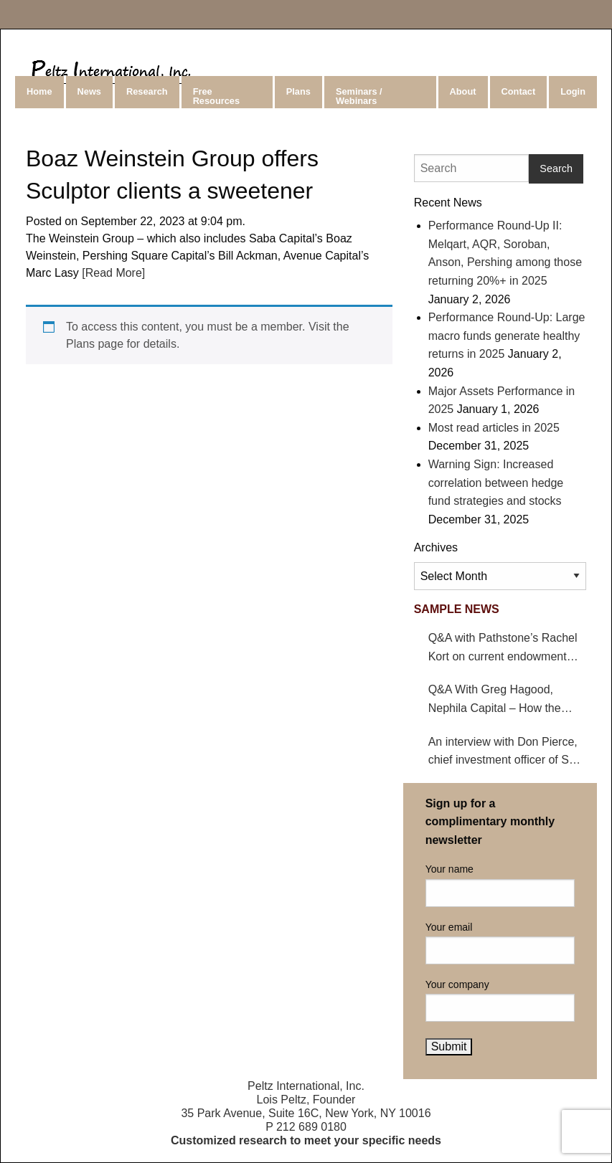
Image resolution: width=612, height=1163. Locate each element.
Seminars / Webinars (359, 96)
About (463, 91)
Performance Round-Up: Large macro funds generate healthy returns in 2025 (506, 335)
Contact (519, 91)
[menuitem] (40, 92)
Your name (500, 884)
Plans (298, 91)
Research (147, 91)
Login (572, 91)
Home (39, 91)
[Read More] (112, 273)
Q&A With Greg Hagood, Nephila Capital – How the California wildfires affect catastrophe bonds (494, 700)
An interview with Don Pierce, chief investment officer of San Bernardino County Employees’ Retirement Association (507, 752)
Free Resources (216, 96)
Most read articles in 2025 (494, 428)
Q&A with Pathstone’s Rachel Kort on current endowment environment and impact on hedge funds (503, 648)
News (89, 91)
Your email (500, 942)
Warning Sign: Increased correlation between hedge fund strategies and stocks (496, 482)
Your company (500, 1000)
